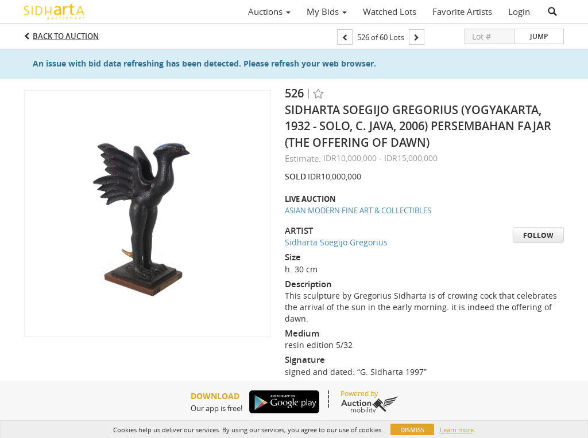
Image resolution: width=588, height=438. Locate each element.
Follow (538, 235)
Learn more (457, 429)
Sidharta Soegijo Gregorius (336, 242)
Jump (539, 36)
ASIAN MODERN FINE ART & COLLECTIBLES (358, 210)
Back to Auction (66, 36)
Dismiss (412, 429)
